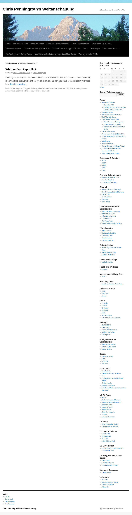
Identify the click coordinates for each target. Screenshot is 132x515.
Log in (7, 497)
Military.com (106, 335)
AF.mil (104, 397)
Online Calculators (108, 484)
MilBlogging (95, 49)
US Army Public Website (110, 426)
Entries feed (9, 499)
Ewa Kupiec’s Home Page (110, 177)
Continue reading (19, 84)
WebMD (104, 269)
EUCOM (105, 439)
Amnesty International (109, 344)
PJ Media (105, 303)
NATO (104, 277)
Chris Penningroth (39, 73)
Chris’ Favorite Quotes (80, 44)
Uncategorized (18, 88)
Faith (71, 88)
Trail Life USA (107, 218)
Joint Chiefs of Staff (108, 441)
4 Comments (45, 91)
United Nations (107, 349)
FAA (103, 170)
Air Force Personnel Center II (111, 402)
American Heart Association (111, 211)
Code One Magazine (108, 412)
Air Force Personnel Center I (111, 400)
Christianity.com (107, 235)
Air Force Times (107, 407)
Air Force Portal (107, 405)
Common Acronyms (13, 49)
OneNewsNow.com (108, 240)
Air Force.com (106, 409)
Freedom (77, 88)
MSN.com (105, 293)
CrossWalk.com (107, 238)
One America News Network (111, 318)
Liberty (18, 91)
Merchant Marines (108, 463)
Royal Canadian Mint (109, 252)
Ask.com (105, 480)
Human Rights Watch (109, 347)
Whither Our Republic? (20, 69)
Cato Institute (106, 371)
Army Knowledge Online (110, 424)
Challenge (33, 88)
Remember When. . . (111, 49)
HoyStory (105, 199)
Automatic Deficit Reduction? (57, 44)
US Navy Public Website (110, 465)
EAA (103, 168)
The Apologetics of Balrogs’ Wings (19, 54)
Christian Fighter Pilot (109, 233)
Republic (24, 91)
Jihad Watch (106, 202)
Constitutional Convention (47, 88)
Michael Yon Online (108, 332)
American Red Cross (108, 214)
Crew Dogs (105, 327)
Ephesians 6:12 (63, 88)
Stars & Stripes (107, 315)
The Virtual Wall (107, 221)
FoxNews (105, 310)
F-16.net (104, 414)
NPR (103, 313)
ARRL (104, 165)
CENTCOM (106, 434)
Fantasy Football (107, 356)
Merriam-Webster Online (110, 482)
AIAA (104, 160)
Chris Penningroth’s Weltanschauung (38, 9)
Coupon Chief (106, 472)
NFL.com (105, 364)
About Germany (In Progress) (113, 122)
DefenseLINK (106, 436)
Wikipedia (105, 487)
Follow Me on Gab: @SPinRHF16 (37, 49)
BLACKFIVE (106, 325)
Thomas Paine (34, 91)
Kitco (103, 250)
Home (8, 44)
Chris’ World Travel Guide (102, 44)
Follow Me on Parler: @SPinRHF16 (66, 49)
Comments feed (10, 501)
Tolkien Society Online (109, 182)
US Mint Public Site (108, 255)
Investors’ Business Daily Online (112, 284)
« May (102, 87)
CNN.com (105, 308)
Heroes (85, 49)
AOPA (104, 163)
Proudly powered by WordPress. (112, 509)
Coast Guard (106, 460)
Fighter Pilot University (109, 330)
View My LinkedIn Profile (88, 54)
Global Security (107, 383)
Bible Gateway (107, 231)
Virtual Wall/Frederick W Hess (112, 223)
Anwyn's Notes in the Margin (111, 189)
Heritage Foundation (108, 385)
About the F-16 (109, 105)
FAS (103, 376)
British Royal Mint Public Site (111, 248)
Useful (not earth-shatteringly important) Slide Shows (55, 54)
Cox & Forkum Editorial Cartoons (113, 192)
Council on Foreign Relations (111, 373)
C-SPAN (104, 306)
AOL (103, 291)
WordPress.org (9, 504)
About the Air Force (20, 44)
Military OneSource (108, 417)
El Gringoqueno (107, 197)
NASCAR (105, 361)
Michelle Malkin (107, 262)
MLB (103, 359)
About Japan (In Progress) (112, 124)
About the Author (37, 44)
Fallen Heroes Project (109, 216)
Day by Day (106, 194)
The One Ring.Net (108, 180)
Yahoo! (104, 296)
